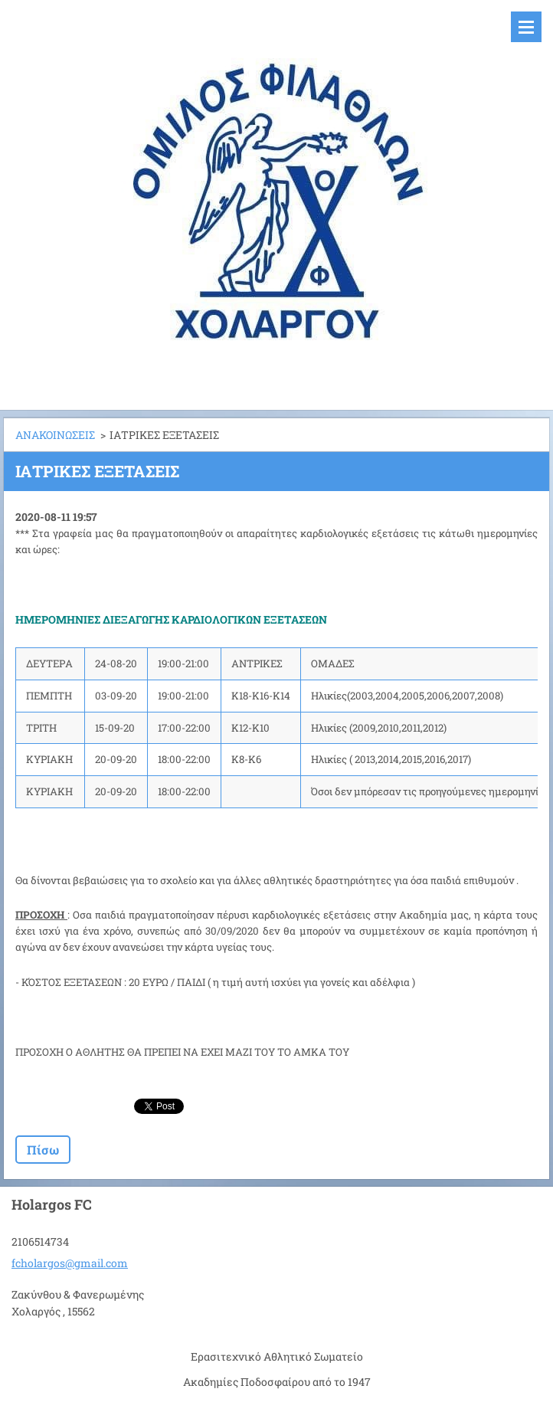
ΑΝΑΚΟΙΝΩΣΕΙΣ (55, 434)
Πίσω (43, 1150)
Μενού (526, 26)
